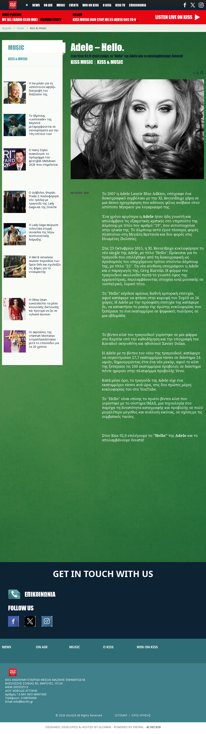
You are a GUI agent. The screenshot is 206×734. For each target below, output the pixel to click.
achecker (153, 727)
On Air (48, 5)
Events (73, 5)
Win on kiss (90, 5)
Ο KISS (108, 647)
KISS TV (120, 5)
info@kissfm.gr (23, 701)
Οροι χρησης (141, 715)
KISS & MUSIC (17, 59)
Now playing (11, 14)
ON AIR (41, 647)
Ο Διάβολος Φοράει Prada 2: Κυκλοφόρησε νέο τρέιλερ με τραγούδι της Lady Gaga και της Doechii (44, 200)
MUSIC (74, 647)
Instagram (201, 5)
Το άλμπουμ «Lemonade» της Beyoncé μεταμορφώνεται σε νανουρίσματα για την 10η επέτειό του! (43, 125)
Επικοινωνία (137, 5)
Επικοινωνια (40, 594)
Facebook (185, 5)
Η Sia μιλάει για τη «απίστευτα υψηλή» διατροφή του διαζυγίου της (42, 88)
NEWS (6, 647)
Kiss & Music (38, 28)
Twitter (193, 5)
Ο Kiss (107, 5)
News (36, 5)
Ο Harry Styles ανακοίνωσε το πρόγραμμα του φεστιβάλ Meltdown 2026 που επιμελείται (43, 157)
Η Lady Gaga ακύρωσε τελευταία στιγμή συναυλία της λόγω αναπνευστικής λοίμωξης (43, 232)
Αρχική (6, 28)
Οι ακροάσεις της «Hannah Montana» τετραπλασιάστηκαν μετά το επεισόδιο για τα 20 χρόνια (44, 339)
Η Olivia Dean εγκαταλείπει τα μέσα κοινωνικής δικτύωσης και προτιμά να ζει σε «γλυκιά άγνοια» (44, 307)
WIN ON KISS (147, 647)
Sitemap (121, 715)
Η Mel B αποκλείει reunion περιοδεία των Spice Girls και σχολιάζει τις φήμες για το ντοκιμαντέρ (45, 264)
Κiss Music (82, 62)
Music (61, 5)
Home (26, 5)
